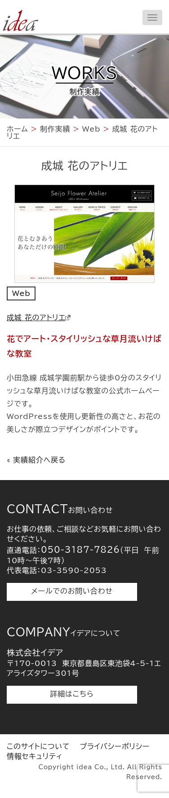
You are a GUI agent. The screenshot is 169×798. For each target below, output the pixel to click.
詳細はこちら (72, 693)
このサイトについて (38, 746)
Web (21, 293)
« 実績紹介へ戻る (36, 459)
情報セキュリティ (34, 756)
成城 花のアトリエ (39, 317)
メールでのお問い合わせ (71, 591)
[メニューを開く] (152, 17)
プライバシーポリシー (115, 746)
